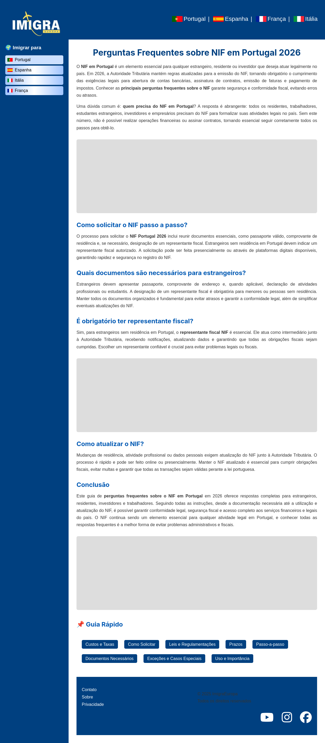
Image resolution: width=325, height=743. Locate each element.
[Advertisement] (197, 176)
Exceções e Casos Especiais (174, 658)
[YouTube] (267, 718)
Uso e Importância (232, 658)
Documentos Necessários (109, 658)
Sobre (87, 697)
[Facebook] (306, 718)
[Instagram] (287, 718)
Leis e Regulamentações (192, 644)
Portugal (19, 59)
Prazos (235, 644)
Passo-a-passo (270, 644)
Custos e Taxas (99, 644)
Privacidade (93, 704)
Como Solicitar (141, 644)
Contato (89, 689)
